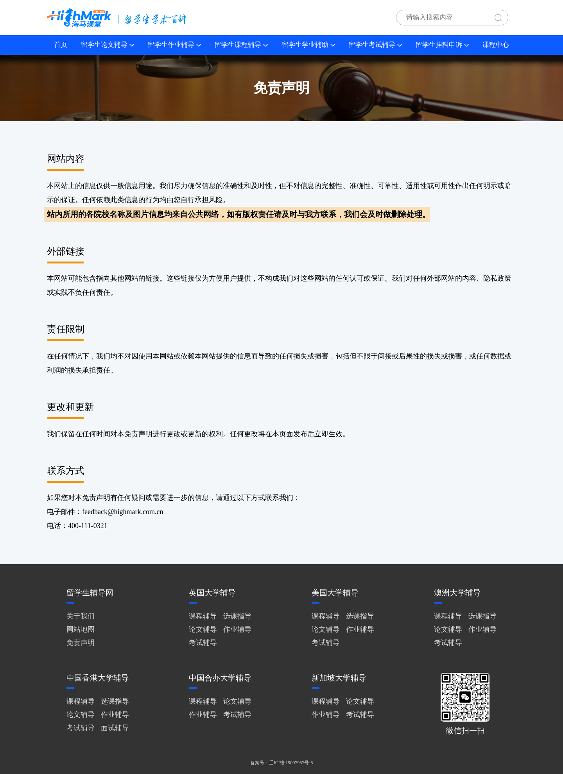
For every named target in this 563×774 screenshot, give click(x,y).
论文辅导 (203, 629)
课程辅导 (203, 616)
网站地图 (80, 629)
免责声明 (80, 643)
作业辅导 (237, 629)
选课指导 (237, 616)
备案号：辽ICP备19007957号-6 (281, 762)
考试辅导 (203, 643)
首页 (60, 44)
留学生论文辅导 (107, 44)
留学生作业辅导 (174, 44)
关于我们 (80, 616)
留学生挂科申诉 (442, 44)
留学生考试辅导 (375, 44)
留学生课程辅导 (241, 44)
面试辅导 (115, 728)
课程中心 (495, 44)
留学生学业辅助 (308, 44)
